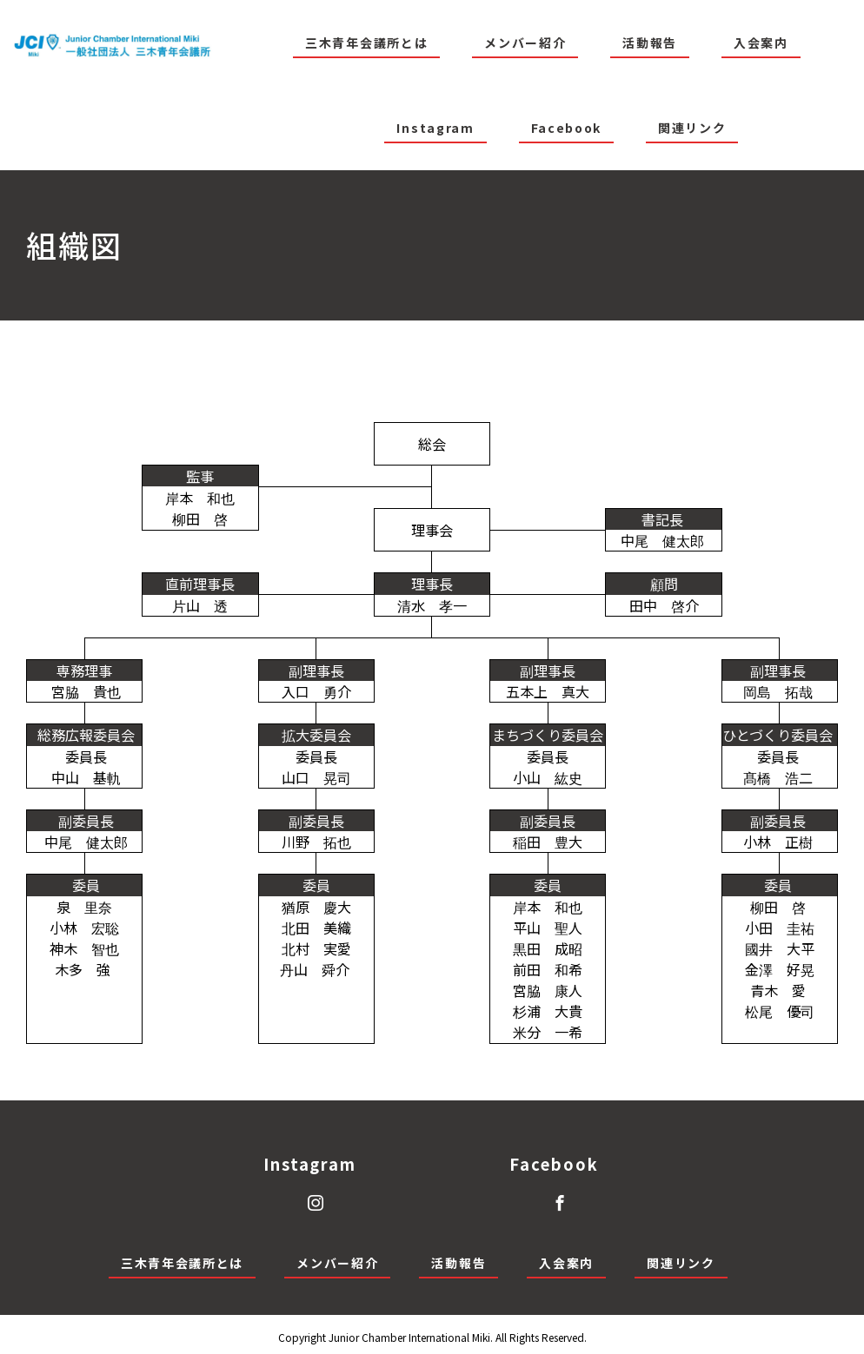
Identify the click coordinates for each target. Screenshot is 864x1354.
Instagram (435, 127)
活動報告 (649, 42)
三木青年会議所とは (366, 42)
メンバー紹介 (525, 42)
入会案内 (761, 42)
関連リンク (692, 127)
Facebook (566, 127)
